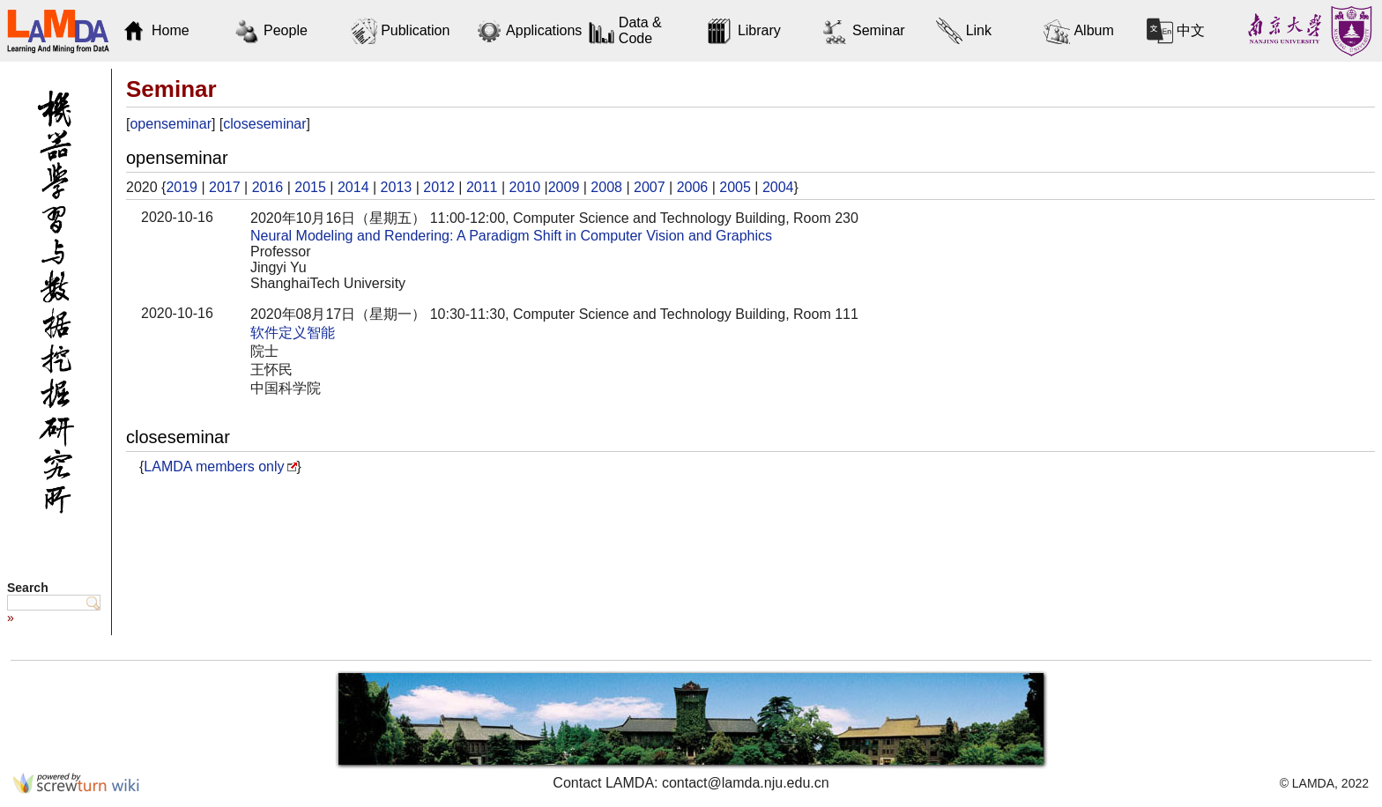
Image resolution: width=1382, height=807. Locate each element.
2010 (525, 187)
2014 (353, 187)
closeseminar (264, 123)
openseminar (171, 123)
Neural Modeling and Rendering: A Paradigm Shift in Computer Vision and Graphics (511, 235)
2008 (606, 187)
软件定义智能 (292, 332)
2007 (649, 187)
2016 (268, 187)
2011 (482, 187)
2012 (439, 187)
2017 (225, 187)
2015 (310, 187)
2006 (693, 187)
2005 (735, 187)
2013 (396, 187)
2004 (778, 187)
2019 (181, 187)
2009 (564, 187)
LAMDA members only (214, 466)
